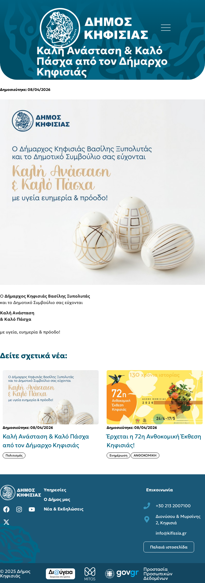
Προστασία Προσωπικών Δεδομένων (157, 573)
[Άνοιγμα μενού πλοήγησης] (166, 27)
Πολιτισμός (14, 455)
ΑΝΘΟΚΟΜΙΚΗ (145, 455)
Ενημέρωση (118, 455)
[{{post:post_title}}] (50, 397)
